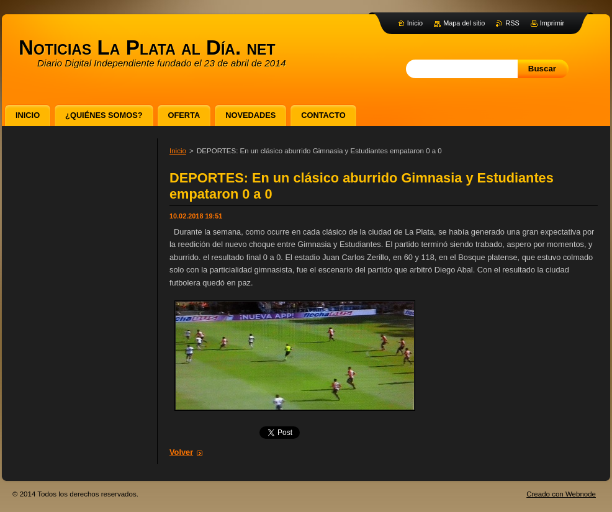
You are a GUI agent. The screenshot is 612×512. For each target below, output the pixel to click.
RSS (512, 23)
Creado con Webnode (561, 494)
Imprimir (552, 23)
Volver (181, 452)
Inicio (177, 151)
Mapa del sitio (464, 23)
